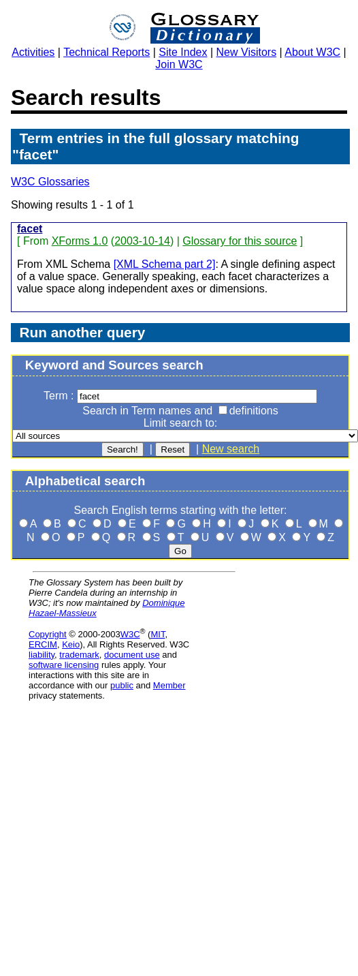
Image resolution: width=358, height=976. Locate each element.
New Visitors (246, 52)
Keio (71, 644)
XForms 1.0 (80, 241)
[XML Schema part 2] (165, 264)
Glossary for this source (239, 241)
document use (132, 655)
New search (230, 449)
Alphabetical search (85, 481)
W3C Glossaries (50, 181)
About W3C (312, 52)
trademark (79, 655)
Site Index (183, 52)
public (121, 685)
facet (29, 228)
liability (41, 655)
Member (169, 685)
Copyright (48, 634)
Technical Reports (106, 52)
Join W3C (178, 64)
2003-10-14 (142, 241)
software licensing (64, 665)
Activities (33, 52)
